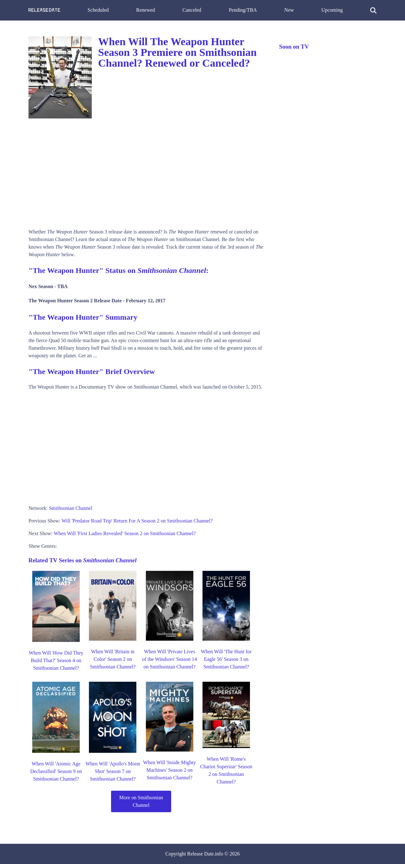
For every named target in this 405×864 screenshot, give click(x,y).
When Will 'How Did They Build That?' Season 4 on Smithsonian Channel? (56, 660)
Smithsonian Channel (70, 508)
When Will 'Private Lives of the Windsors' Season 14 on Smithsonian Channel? (169, 659)
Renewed (145, 10)
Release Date (200, 853)
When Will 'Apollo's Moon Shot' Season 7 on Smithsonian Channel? (112, 771)
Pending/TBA (243, 10)
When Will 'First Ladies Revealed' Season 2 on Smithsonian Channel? (125, 533)
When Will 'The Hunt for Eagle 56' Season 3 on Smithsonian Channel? (226, 659)
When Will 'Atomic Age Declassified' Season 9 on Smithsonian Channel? (56, 771)
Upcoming (332, 10)
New (289, 10)
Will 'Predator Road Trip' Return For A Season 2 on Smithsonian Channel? (137, 520)
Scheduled (98, 10)
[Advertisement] (147, 171)
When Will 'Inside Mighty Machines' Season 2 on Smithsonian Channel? (169, 770)
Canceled (192, 10)
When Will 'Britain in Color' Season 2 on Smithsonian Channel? (112, 659)
